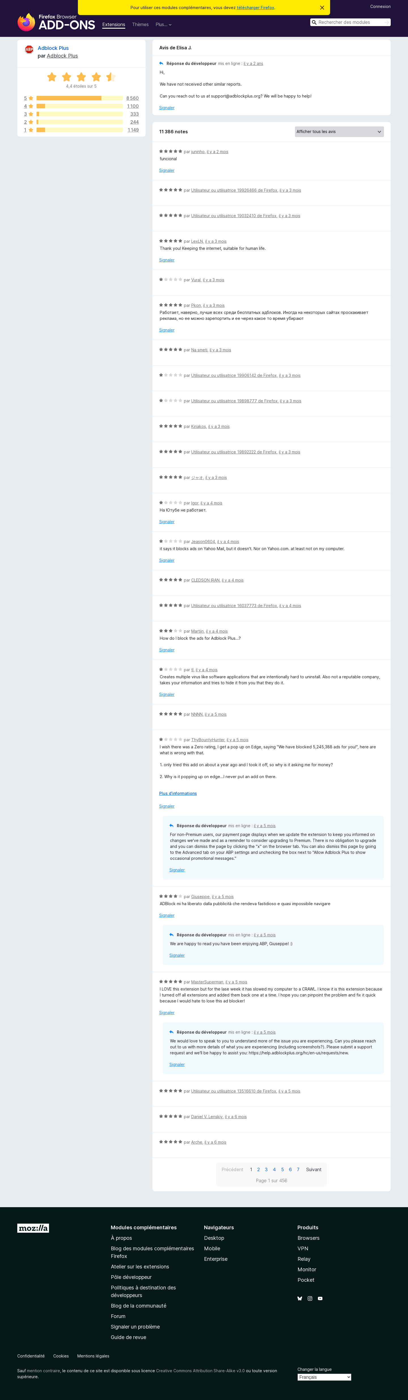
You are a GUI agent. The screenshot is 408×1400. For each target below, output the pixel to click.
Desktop (214, 1238)
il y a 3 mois (290, 190)
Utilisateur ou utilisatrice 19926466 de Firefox (234, 190)
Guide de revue (128, 1337)
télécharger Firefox (255, 7)
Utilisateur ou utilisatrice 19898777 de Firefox (234, 400)
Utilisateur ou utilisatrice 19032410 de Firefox (234, 215)
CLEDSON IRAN (205, 580)
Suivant (314, 1169)
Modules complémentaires (144, 1227)
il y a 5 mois (216, 714)
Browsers (309, 1238)
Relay (304, 1259)
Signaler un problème (135, 1327)
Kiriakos (198, 426)
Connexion (380, 6)
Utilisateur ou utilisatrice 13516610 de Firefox (233, 1091)
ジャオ (197, 477)
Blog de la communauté (138, 1306)
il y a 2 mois (217, 151)
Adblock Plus (53, 48)
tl (192, 669)
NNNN (197, 714)
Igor (194, 503)
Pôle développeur (131, 1277)
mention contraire (43, 1370)
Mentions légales (93, 1355)
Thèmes (140, 24)
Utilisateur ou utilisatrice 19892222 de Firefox (234, 451)
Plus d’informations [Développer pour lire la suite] (178, 793)
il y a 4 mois (211, 503)
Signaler (167, 107)
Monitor (307, 1269)
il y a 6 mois (236, 1116)
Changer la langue (315, 1369)
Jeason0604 (203, 541)
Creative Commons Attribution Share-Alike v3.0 (200, 1370)
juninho (198, 151)
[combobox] (350, 22)
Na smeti (199, 349)
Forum (118, 1316)
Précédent (232, 1169)
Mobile (212, 1248)
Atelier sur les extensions (140, 1267)
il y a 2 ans (253, 63)
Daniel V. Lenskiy (207, 1116)
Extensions (113, 24)
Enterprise (216, 1259)
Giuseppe (200, 896)
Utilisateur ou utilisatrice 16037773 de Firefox (234, 605)
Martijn (197, 631)
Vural (196, 279)
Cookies (61, 1355)
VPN (303, 1248)
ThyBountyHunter (207, 739)
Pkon (196, 305)
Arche (196, 1142)
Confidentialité (31, 1355)
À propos (121, 1238)
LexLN (197, 241)
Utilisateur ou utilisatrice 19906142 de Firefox (234, 375)
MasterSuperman (207, 981)
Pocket (306, 1280)
